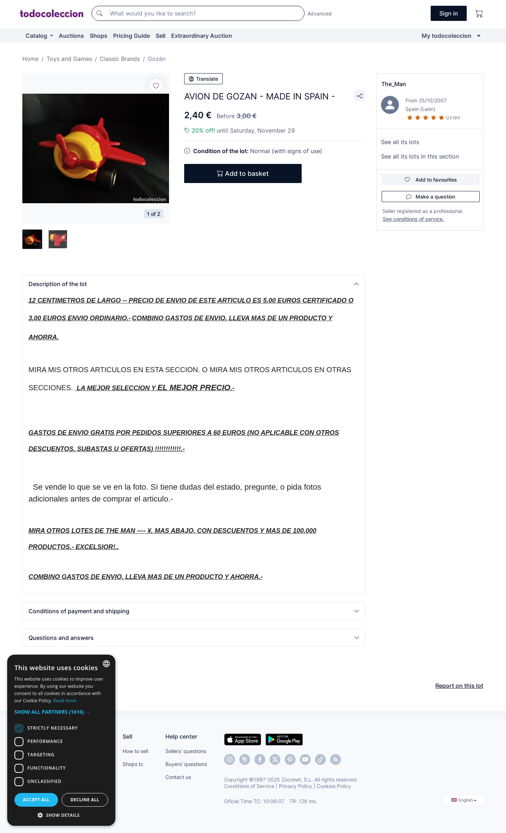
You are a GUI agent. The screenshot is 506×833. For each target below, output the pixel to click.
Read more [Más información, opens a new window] (64, 701)
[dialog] (61, 740)
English (463, 800)
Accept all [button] (36, 800)
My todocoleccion (446, 35)
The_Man (393, 84)
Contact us (178, 777)
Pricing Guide (131, 35)
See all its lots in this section (420, 156)
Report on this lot (459, 685)
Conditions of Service (249, 786)
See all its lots (400, 142)
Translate (203, 79)
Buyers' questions (186, 764)
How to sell (135, 751)
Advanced (319, 13)
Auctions (71, 35)
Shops (98, 35)
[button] (193, 284)
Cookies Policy (334, 786)
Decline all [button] (85, 800)
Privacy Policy (295, 786)
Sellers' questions (185, 751)
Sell (160, 35)
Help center (181, 736)
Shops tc (133, 764)
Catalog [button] (37, 35)
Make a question (430, 196)
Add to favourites (431, 180)
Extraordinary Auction (201, 35)
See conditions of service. (413, 219)
